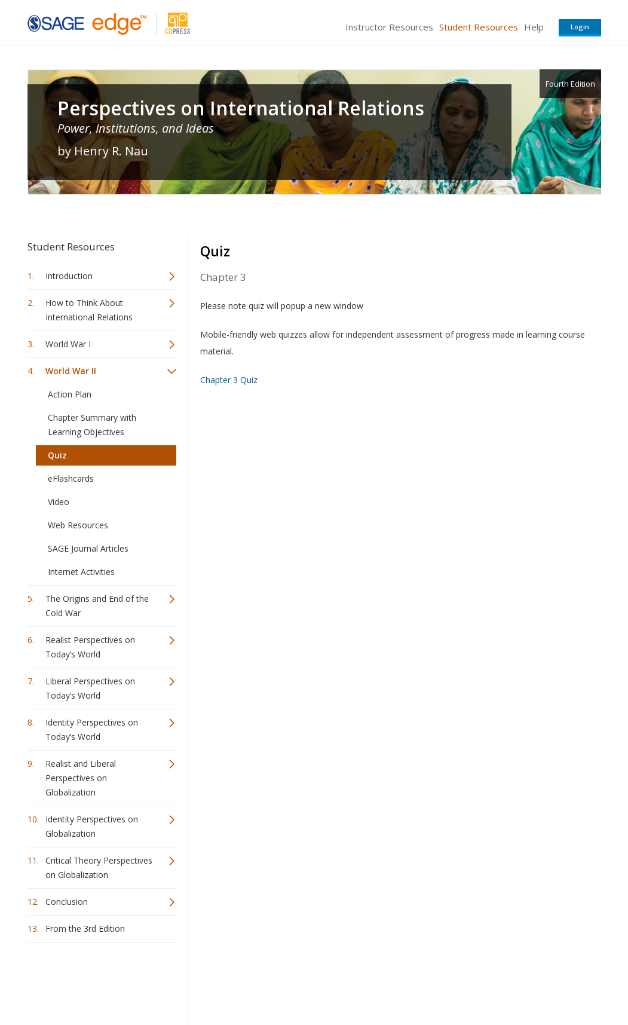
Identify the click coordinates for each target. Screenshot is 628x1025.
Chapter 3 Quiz (229, 379)
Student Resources (478, 27)
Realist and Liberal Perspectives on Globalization (80, 778)
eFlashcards (71, 478)
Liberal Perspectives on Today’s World (90, 688)
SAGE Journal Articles (88, 548)
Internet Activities (81, 571)
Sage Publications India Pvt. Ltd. (201, 980)
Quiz (57, 455)
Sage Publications (96, 980)
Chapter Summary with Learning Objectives (92, 424)
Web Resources (78, 525)
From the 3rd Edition (85, 928)
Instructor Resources (389, 27)
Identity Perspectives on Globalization (91, 826)
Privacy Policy (522, 980)
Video (58, 501)
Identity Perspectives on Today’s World (91, 729)
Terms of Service (382, 980)
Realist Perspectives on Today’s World (90, 647)
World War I (68, 344)
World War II (70, 371)
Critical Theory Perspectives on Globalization (98, 867)
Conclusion (66, 901)
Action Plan (69, 394)
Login (580, 26)
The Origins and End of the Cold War (97, 606)
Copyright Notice (455, 980)
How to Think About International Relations (89, 310)
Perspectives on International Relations (240, 108)
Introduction (69, 276)
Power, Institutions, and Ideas (135, 128)
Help (534, 27)
